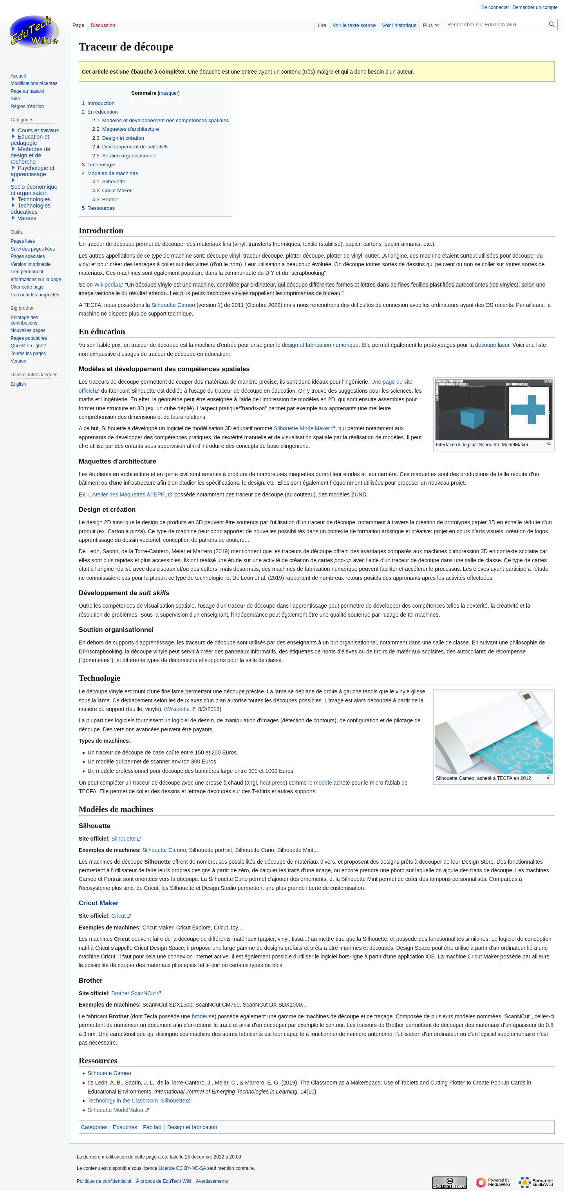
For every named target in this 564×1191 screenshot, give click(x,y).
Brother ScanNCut (133, 993)
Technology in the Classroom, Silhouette (136, 1100)
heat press (272, 783)
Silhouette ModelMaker (302, 428)
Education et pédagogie (30, 140)
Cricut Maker (99, 903)
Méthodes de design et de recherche (30, 155)
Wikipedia (106, 285)
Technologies (34, 199)
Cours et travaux (38, 130)
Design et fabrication (192, 1127)
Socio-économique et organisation (34, 190)
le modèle (320, 783)
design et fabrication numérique (320, 345)
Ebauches (125, 1127)
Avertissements (212, 1181)
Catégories (94, 1127)
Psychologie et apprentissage (32, 171)
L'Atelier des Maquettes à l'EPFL (127, 494)
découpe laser (492, 345)
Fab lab (152, 1127)
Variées (27, 218)
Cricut (118, 916)
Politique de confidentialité (104, 1181)
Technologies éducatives (31, 208)
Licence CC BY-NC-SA (182, 1168)
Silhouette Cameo (173, 305)
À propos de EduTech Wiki (163, 1181)
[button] (13, 130)
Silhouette (123, 839)
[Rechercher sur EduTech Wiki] (501, 24)
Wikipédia (178, 709)
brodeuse (203, 1016)
